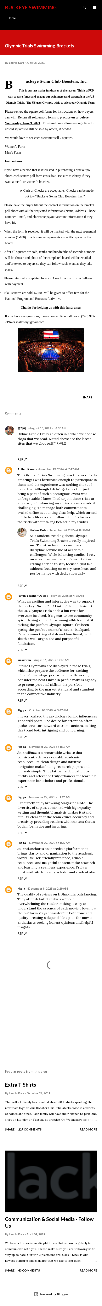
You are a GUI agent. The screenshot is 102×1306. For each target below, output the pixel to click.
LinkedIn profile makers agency (71, 680)
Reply (22, 459)
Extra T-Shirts (20, 1085)
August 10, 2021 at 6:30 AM (47, 428)
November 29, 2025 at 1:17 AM (49, 746)
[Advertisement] (51, 1027)
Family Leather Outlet (32, 595)
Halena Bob (38, 530)
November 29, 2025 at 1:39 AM (49, 842)
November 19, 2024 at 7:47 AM (58, 469)
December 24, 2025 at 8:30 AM (69, 530)
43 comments (29, 1270)
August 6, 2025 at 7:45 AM (51, 660)
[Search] (84, 7)
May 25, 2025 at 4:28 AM (67, 595)
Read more (88, 1129)
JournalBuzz (27, 752)
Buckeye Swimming (31, 7)
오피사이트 (58, 443)
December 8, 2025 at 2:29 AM (48, 888)
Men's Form (13, 152)
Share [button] (87, 397)
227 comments (29, 1129)
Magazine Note (73, 803)
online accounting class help (51, 512)
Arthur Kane (25, 469)
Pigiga (21, 710)
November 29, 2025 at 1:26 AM (49, 797)
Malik (21, 888)
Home (11, 18)
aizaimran (24, 660)
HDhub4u (65, 894)
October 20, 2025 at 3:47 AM (48, 710)
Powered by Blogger (51, 1294)
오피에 (21, 428)
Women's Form (15, 146)
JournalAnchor (29, 849)
